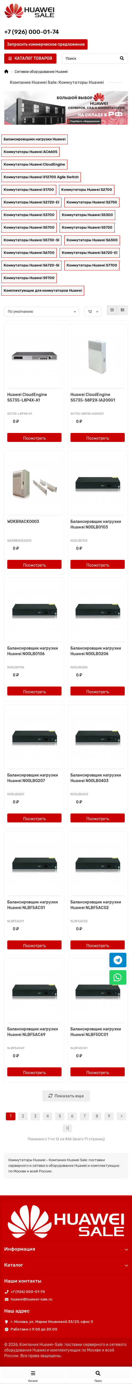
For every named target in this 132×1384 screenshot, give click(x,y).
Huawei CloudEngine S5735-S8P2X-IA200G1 (92, 397)
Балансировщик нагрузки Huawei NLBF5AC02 (95, 905)
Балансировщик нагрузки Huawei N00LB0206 (95, 651)
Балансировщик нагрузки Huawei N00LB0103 (95, 524)
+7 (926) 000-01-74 (28, 1292)
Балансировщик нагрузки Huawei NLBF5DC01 (95, 1032)
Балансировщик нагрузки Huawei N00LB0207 (32, 778)
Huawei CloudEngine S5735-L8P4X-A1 (27, 397)
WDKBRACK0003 (23, 521)
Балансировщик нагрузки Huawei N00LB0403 (95, 778)
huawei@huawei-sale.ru (31, 1299)
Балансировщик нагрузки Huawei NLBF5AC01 (32, 905)
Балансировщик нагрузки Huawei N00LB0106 (32, 651)
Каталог (66, 1265)
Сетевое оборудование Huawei (41, 71)
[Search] (95, 59)
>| (67, 1128)
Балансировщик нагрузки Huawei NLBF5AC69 (32, 1032)
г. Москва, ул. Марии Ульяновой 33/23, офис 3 (52, 1322)
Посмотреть (34, 438)
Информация (66, 1249)
